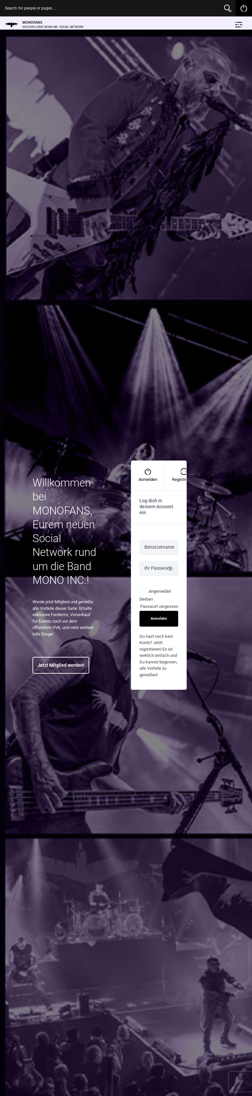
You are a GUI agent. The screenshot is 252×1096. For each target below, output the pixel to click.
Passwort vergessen (159, 606)
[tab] (148, 475)
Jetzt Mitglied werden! (60, 665)
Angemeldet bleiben (155, 595)
